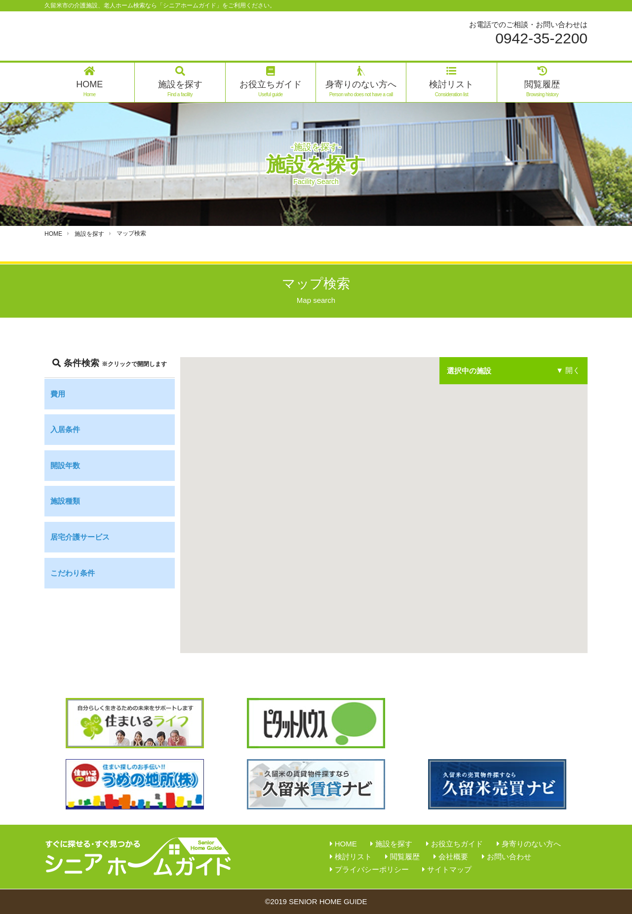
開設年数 (65, 465)
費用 (57, 394)
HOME (89, 82)
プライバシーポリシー (372, 869)
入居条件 (65, 429)
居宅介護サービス (80, 537)
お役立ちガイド (270, 82)
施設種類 (65, 501)
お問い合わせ (509, 856)
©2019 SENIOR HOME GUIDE (316, 901)
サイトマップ (449, 869)
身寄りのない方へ (360, 82)
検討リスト (451, 82)
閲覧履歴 (542, 82)
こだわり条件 (72, 573)
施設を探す (180, 82)
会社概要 (453, 856)
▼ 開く (568, 370)
